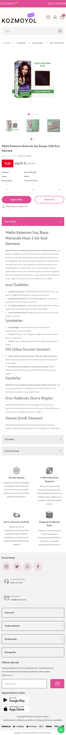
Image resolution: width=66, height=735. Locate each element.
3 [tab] (34, 114)
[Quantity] (33, 189)
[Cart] (62, 17)
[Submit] (57, 683)
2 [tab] (34, 139)
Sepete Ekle (16, 199)
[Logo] (20, 17)
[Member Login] (55, 17)
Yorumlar (9, 439)
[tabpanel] (12, 125)
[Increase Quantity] (59, 189)
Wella (26, 176)
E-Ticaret (26, 733)
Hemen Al (49, 199)
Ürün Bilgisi (10, 221)
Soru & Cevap (12, 451)
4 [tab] (37, 114)
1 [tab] (31, 139)
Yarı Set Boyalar (30, 172)
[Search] (33, 31)
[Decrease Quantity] (7, 189)
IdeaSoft (18, 732)
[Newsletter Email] (24, 683)
